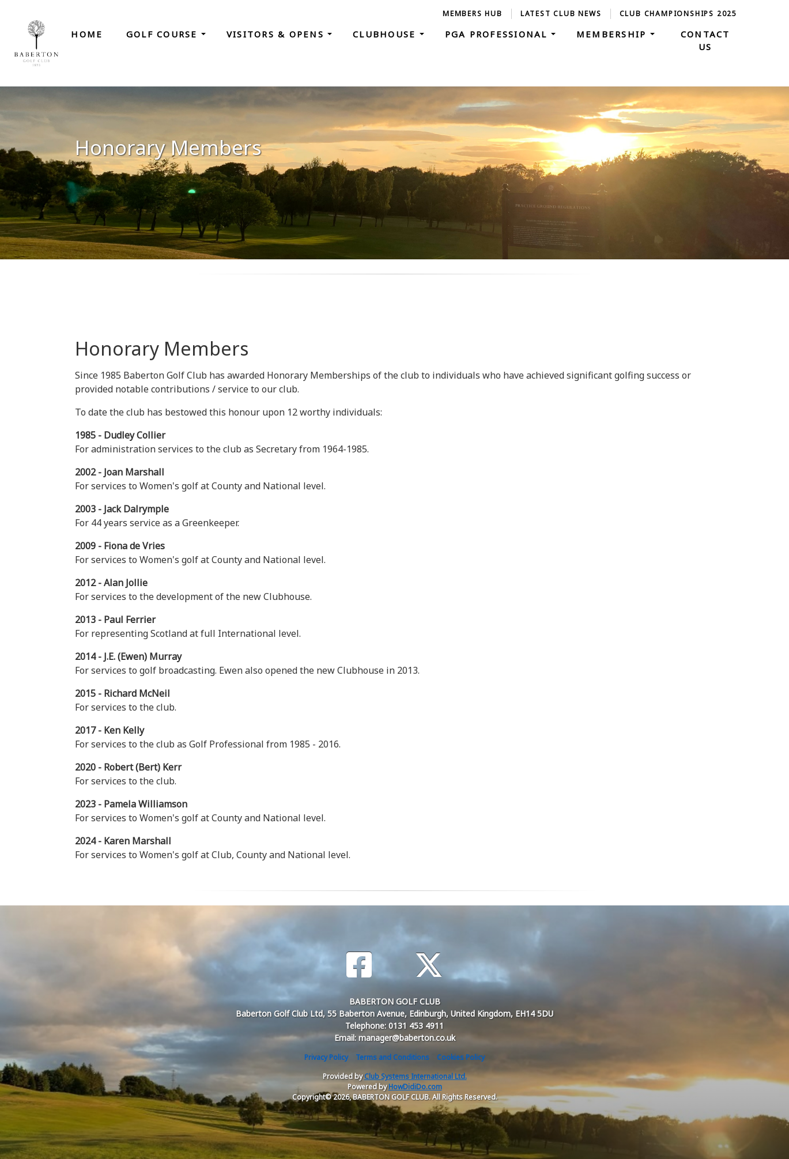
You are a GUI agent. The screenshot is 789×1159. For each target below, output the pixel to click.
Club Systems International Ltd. (415, 1076)
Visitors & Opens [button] (276, 34)
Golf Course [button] (163, 34)
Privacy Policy (326, 1057)
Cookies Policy (461, 1057)
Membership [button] (613, 34)
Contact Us (705, 40)
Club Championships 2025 (678, 13)
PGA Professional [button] (498, 34)
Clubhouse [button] (386, 34)
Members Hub (473, 13)
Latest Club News (561, 13)
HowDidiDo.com (415, 1087)
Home (87, 34)
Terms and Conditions (392, 1057)
